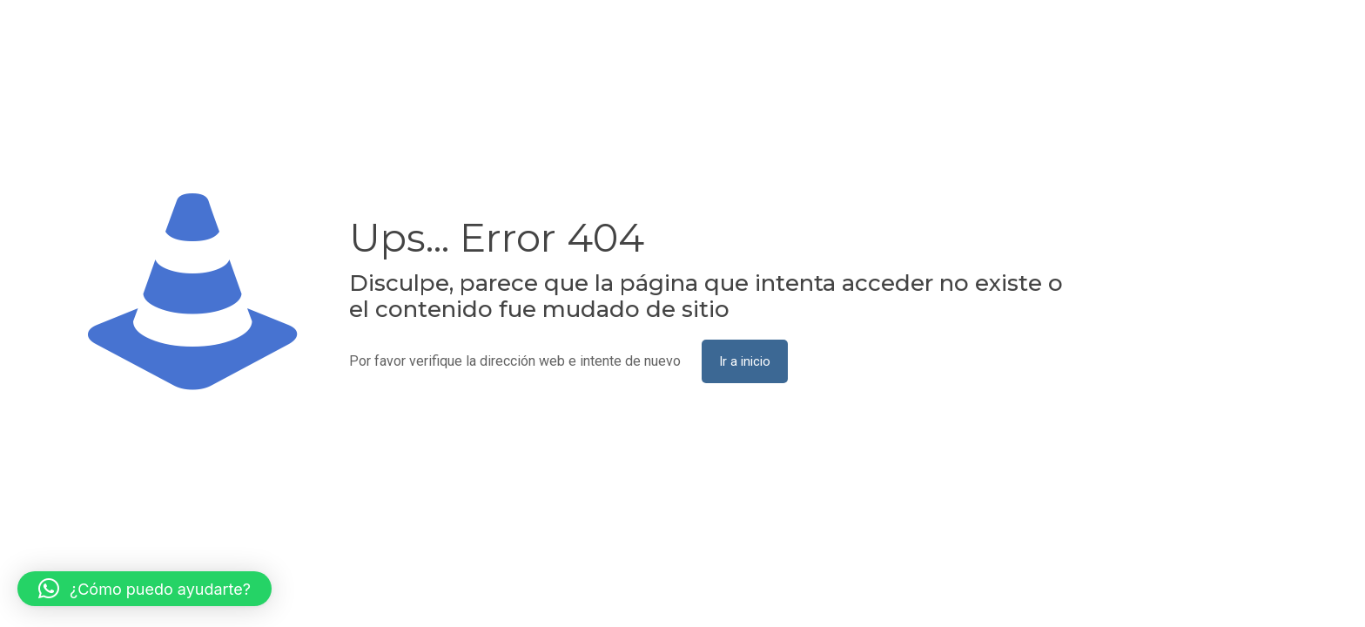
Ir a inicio (744, 361)
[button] (144, 588)
